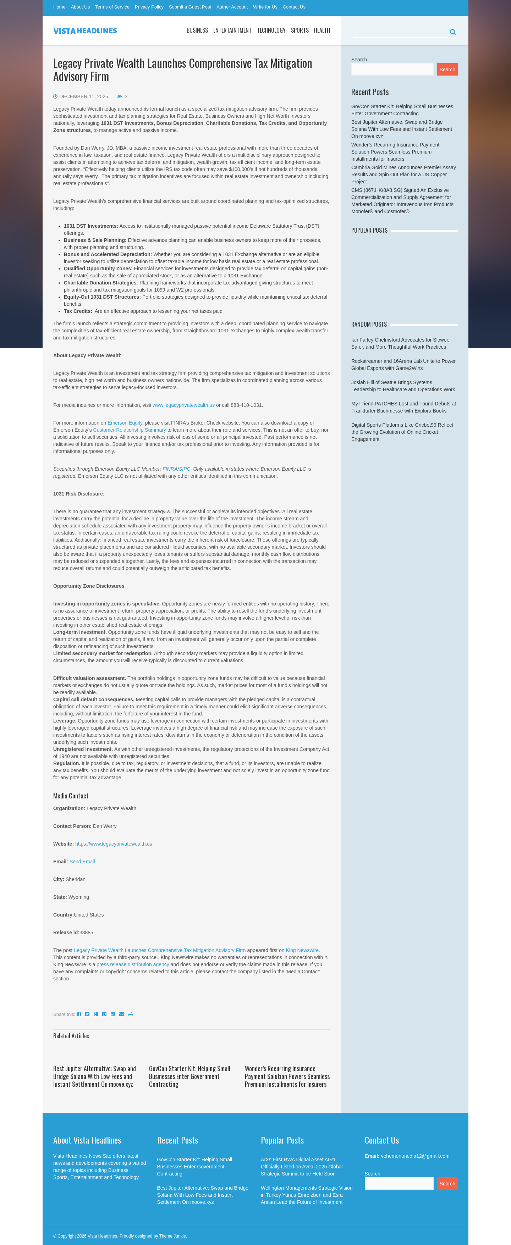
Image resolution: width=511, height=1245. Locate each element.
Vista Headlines (102, 1236)
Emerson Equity (125, 423)
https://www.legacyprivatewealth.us (113, 844)
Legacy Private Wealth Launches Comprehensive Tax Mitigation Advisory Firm (160, 950)
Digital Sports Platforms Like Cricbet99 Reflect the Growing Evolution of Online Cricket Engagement (402, 432)
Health (322, 30)
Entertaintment (232, 30)
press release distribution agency (133, 964)
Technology (271, 30)
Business (197, 30)
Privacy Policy (149, 7)
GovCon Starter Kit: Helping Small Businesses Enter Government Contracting (189, 1076)
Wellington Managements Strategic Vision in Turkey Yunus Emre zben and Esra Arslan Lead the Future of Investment (307, 1195)
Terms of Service (112, 7)
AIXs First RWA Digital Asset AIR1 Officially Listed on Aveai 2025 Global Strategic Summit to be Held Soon (302, 1167)
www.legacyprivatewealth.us (184, 405)
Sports (300, 30)
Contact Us (294, 7)
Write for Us (265, 7)
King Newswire (302, 950)
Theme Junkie (172, 1236)
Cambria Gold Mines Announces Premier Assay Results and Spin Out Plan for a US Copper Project (403, 174)
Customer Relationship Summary (129, 430)
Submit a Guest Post (190, 7)
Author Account (232, 7)
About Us (80, 7)
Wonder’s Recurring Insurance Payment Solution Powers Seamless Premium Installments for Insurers (287, 1076)
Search (359, 59)
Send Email (82, 861)
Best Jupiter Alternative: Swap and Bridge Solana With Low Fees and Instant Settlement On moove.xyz (94, 1076)
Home (59, 7)
